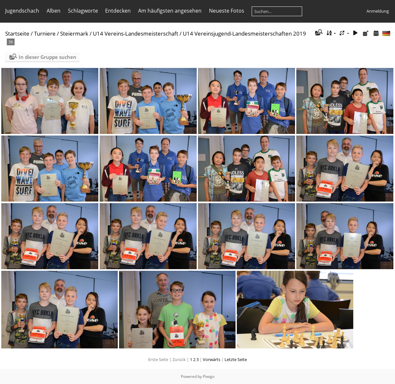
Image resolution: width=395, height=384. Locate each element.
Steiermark (74, 33)
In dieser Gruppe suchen (47, 57)
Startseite (17, 33)
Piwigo (208, 376)
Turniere (45, 33)
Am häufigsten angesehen (170, 10)
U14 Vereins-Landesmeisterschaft (135, 33)
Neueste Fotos (226, 10)
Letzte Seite (236, 359)
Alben (53, 10)
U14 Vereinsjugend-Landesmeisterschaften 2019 (244, 33)
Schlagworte (83, 10)
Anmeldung (378, 11)
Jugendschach (22, 10)
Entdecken (118, 10)
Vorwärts (211, 359)
